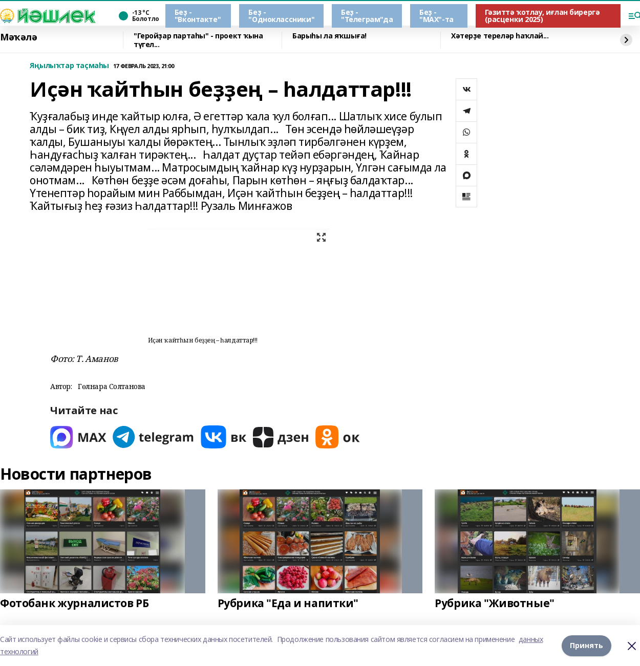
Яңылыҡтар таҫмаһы (69, 65)
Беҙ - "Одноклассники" (281, 15)
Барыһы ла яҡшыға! (329, 36)
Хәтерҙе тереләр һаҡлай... (500, 36)
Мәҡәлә (18, 37)
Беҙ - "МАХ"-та (436, 15)
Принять (586, 645)
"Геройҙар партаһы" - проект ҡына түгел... (198, 40)
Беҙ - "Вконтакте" (198, 15)
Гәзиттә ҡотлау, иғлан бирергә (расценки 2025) (542, 15)
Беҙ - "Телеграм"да (367, 15)
